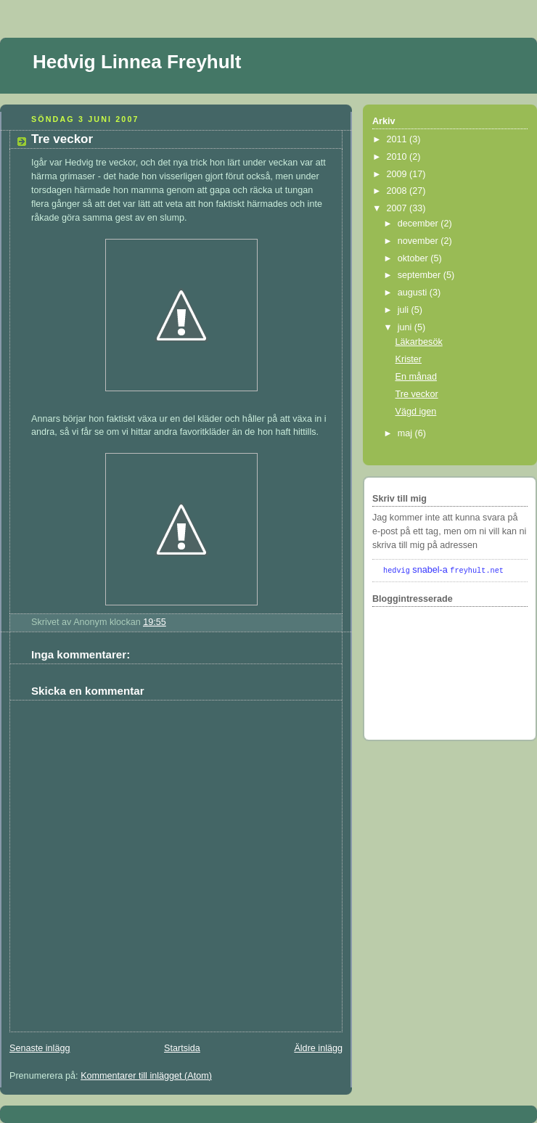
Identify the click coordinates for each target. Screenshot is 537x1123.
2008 (398, 191)
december (419, 224)
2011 (398, 139)
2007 (398, 208)
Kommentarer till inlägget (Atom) (146, 1076)
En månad (416, 377)
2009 (398, 174)
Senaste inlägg (39, 1048)
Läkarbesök (419, 342)
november (419, 241)
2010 (398, 157)
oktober (414, 258)
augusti (414, 292)
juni (406, 327)
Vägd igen (416, 412)
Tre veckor (62, 139)
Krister (408, 359)
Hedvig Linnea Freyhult (137, 62)
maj (406, 433)
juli (404, 310)
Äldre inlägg (318, 1048)
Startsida (182, 1048)
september (420, 275)
